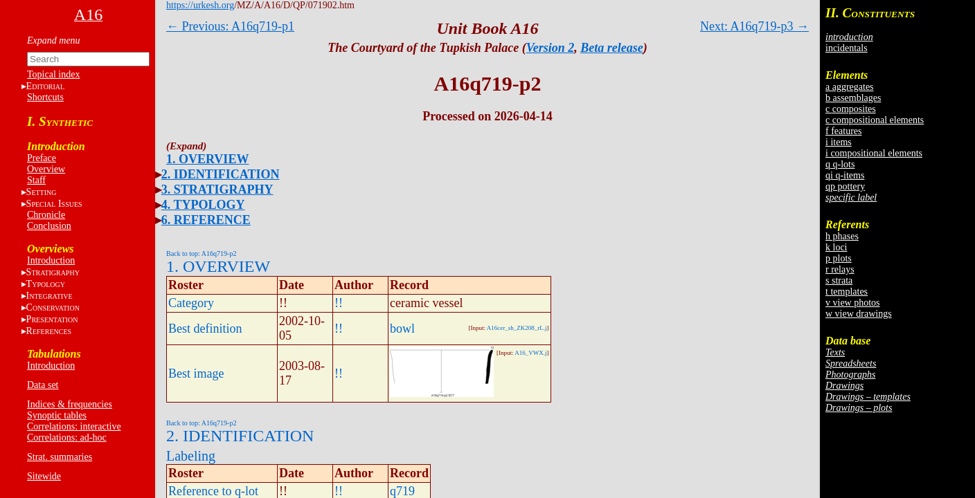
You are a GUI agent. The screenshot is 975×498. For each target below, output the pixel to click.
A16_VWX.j (530, 352)
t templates (846, 291)
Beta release (611, 48)
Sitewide (44, 476)
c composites (850, 109)
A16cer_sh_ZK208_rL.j (517, 327)
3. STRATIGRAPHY (217, 189)
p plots (838, 258)
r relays (840, 269)
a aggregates (849, 87)
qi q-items (844, 175)
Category (191, 303)
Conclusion (49, 226)
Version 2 (550, 48)
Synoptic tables (57, 415)
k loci (836, 247)
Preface (41, 158)
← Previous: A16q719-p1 (230, 26)
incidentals (846, 48)
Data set (42, 385)
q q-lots (840, 164)
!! (338, 303)
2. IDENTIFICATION (220, 174)
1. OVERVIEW (207, 159)
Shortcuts (45, 97)
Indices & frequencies (69, 404)
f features (843, 131)
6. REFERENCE (206, 220)
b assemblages (853, 98)
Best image (196, 373)
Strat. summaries (59, 457)
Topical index (53, 74)
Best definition (205, 328)
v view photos (852, 302)
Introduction (51, 260)
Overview (46, 169)
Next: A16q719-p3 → (754, 26)
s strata (838, 280)
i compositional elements (873, 153)
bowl (402, 328)
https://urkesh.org (200, 5)
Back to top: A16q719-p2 (201, 253)
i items (838, 142)
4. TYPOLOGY (203, 205)
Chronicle (46, 215)
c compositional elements (874, 120)
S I (54, 204)
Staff (36, 180)
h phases (842, 236)
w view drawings (858, 313)
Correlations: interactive (74, 426)
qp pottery (845, 186)
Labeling (190, 455)
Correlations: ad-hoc (67, 437)
